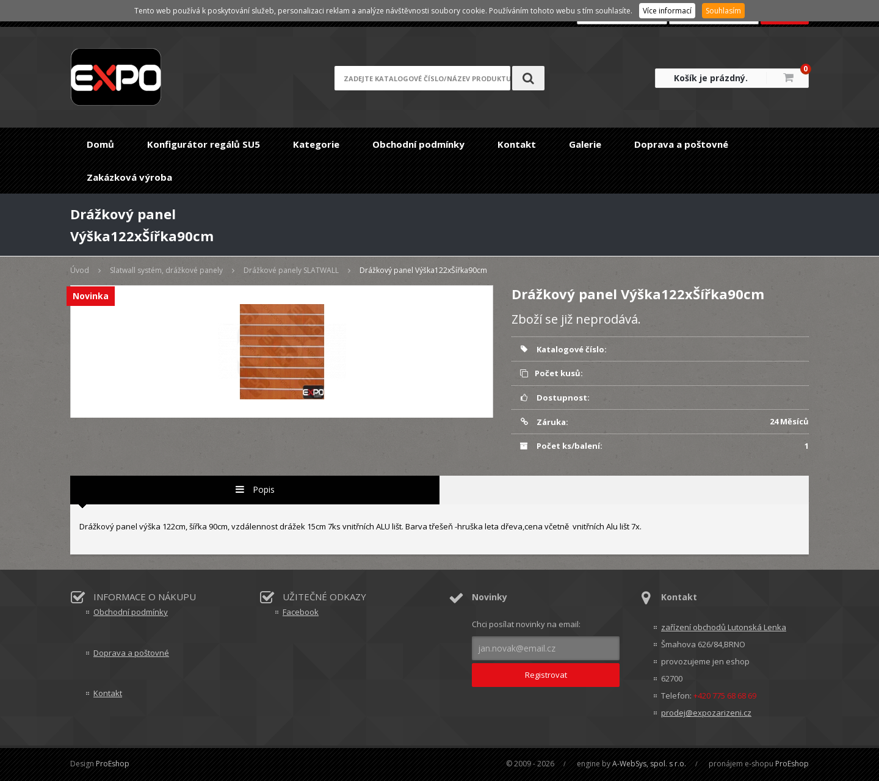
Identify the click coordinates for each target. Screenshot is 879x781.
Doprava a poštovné (681, 144)
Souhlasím (723, 10)
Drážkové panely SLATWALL (291, 270)
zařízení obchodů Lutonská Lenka (723, 627)
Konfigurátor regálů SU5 (203, 144)
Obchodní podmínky (418, 144)
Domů (100, 144)
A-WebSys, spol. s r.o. (649, 763)
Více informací (667, 10)
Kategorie (316, 144)
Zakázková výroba (129, 177)
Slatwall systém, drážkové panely (166, 270)
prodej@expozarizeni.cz (706, 712)
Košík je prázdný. (711, 78)
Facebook (301, 611)
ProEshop (112, 763)
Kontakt (516, 144)
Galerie (585, 144)
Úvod (79, 270)
